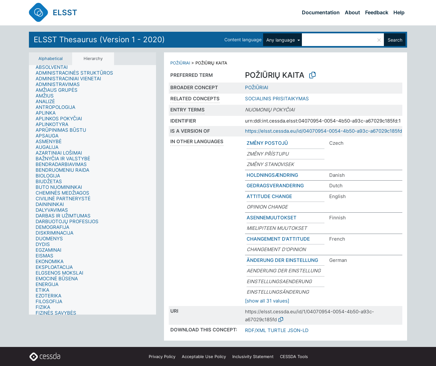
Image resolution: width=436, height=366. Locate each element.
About (352, 12)
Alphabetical (50, 58)
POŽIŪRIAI (180, 62)
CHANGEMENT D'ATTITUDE (278, 239)
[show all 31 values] (267, 301)
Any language (281, 40)
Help (399, 12)
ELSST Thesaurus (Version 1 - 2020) (99, 39)
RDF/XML (255, 330)
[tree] (92, 190)
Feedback (376, 12)
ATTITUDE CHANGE (269, 196)
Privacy (162, 356)
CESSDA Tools (294, 356)
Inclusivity (253, 356)
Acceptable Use (204, 356)
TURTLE (277, 330)
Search (395, 40)
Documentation (321, 12)
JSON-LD (298, 330)
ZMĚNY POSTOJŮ (267, 143)
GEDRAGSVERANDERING (275, 186)
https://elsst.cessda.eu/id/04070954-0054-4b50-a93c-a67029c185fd (323, 131)
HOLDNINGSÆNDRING (272, 175)
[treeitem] (54, 67)
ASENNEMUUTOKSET (271, 218)
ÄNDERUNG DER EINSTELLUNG (282, 260)
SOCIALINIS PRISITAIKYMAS (277, 99)
